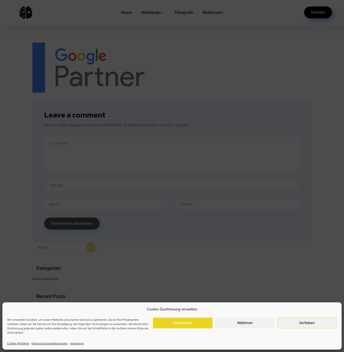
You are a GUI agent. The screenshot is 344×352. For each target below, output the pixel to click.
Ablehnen (245, 322)
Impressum (77, 343)
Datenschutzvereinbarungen (50, 343)
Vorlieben (307, 322)
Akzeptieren (183, 322)
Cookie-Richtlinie (18, 343)
